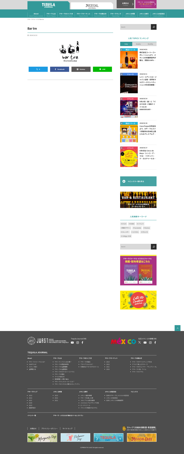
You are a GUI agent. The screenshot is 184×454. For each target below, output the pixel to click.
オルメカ (145, 232)
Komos (147, 228)
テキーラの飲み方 (100, 15)
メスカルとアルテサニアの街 (89, 403)
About (36, 15)
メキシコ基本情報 (86, 395)
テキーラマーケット (83, 15)
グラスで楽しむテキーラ (140, 364)
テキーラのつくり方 (66, 15)
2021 (108, 367)
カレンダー (125, 232)
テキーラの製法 (85, 362)
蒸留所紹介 (32, 408)
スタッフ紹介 (33, 367)
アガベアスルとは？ (86, 364)
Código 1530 (126, 236)
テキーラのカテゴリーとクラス (64, 372)
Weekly (138, 44)
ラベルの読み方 (60, 377)
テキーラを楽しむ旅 (86, 398)
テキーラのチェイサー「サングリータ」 (144, 367)
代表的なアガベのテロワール (89, 367)
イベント (141, 224)
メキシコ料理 (130, 15)
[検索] (154, 27)
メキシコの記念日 (158, 15)
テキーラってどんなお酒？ (63, 362)
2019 (30, 405)
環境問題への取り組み (62, 379)
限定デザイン (126, 228)
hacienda (137, 228)
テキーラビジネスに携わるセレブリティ (67, 384)
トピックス (134, 392)
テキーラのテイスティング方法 (142, 362)
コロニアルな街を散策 (87, 400)
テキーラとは (51, 15)
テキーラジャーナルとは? (37, 362)
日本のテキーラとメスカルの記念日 (117, 395)
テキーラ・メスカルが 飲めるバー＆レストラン (68, 415)
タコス (124, 224)
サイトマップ (67, 428)
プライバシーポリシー (49, 428)
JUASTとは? (32, 364)
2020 (108, 369)
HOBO (132, 224)
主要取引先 (32, 369)
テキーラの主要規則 (61, 369)
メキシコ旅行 (144, 15)
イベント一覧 (31, 415)
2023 (108, 362)
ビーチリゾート (85, 405)
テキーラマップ (115, 15)
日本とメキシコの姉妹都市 (114, 400)
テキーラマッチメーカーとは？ (64, 382)
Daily (126, 44)
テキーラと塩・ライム (139, 369)
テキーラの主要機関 (61, 367)
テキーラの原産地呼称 (62, 364)
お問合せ (33, 428)
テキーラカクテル (137, 372)
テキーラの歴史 (60, 374)
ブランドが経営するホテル (88, 408)
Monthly (150, 44)
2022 (108, 364)
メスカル (135, 232)
